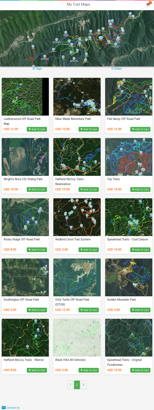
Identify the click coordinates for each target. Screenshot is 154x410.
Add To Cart (37, 129)
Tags (37, 68)
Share (116, 68)
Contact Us (13, 407)
